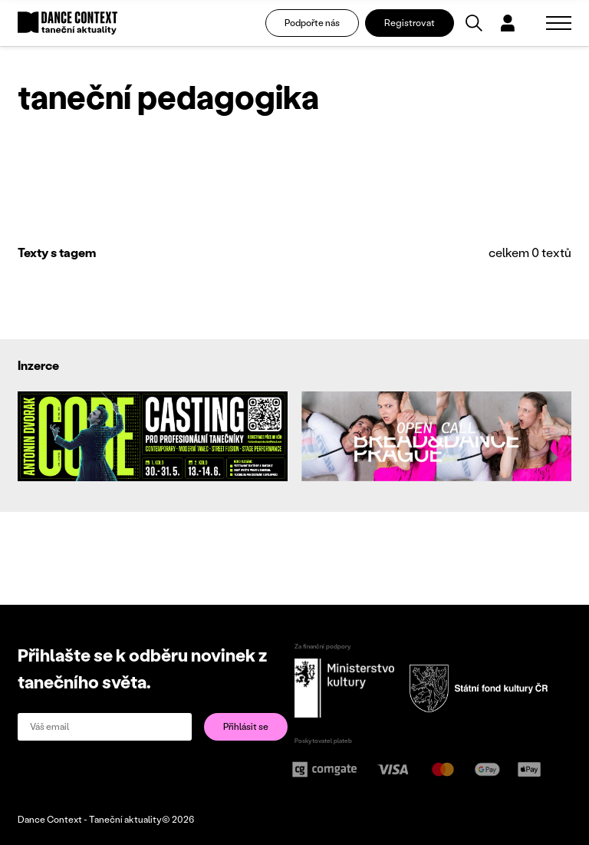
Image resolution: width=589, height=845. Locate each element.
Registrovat (409, 22)
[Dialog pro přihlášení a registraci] (508, 23)
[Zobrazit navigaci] (558, 23)
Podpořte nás (312, 22)
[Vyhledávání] (474, 23)
